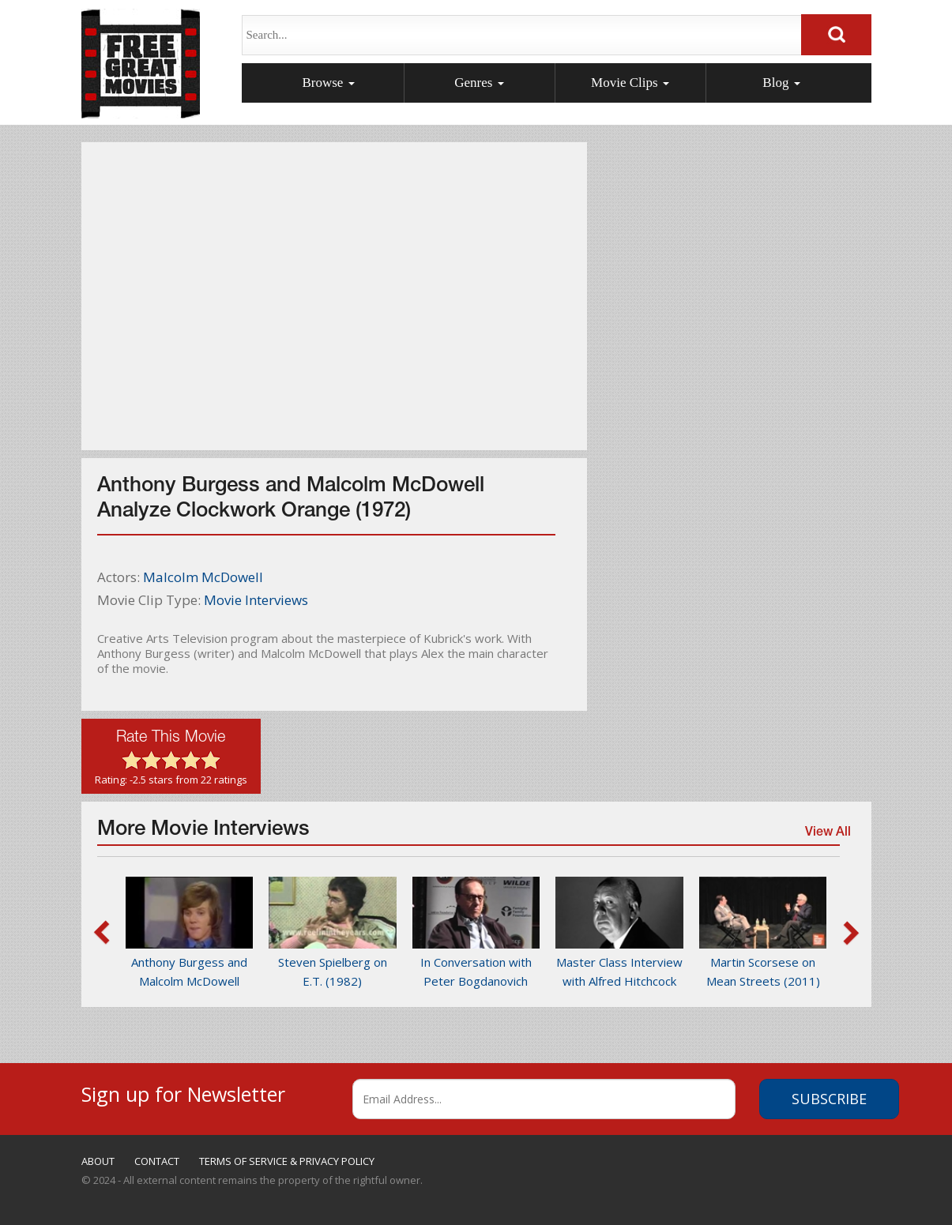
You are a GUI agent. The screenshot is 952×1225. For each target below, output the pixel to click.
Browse (328, 82)
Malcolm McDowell (203, 577)
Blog (781, 82)
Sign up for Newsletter (183, 1091)
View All (827, 835)
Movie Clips (630, 82)
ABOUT (98, 1161)
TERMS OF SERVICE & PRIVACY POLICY (286, 1161)
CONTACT (156, 1161)
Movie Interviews (256, 600)
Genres (478, 82)
